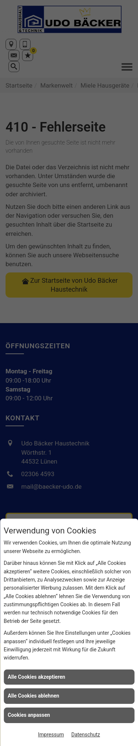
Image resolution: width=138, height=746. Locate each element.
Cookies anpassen (29, 715)
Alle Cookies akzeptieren (36, 677)
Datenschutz (85, 734)
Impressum (51, 734)
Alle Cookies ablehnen (33, 696)
